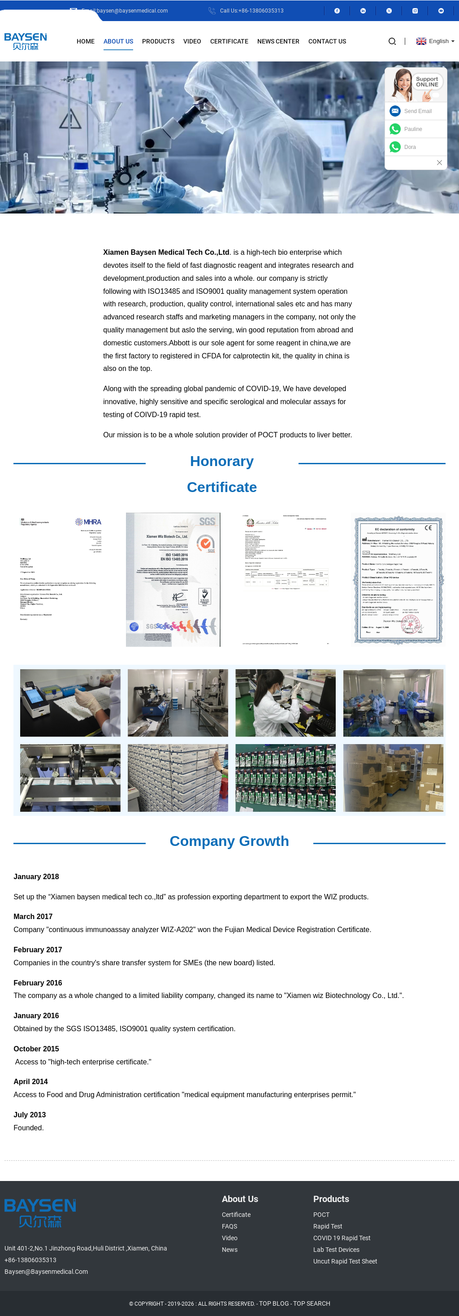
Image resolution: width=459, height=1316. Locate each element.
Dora (410, 147)
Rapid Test (327, 1226)
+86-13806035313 (30, 1260)
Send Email (418, 111)
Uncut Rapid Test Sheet (345, 1261)
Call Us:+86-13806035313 (251, 10)
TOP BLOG (274, 1303)
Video (192, 40)
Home (86, 40)
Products (158, 40)
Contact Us (327, 40)
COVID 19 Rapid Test (342, 1238)
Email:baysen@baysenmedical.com (124, 10)
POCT (321, 1214)
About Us (118, 40)
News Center (278, 40)
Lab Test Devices (336, 1249)
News (230, 1249)
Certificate (229, 40)
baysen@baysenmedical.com (46, 1271)
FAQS (229, 1226)
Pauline (413, 129)
